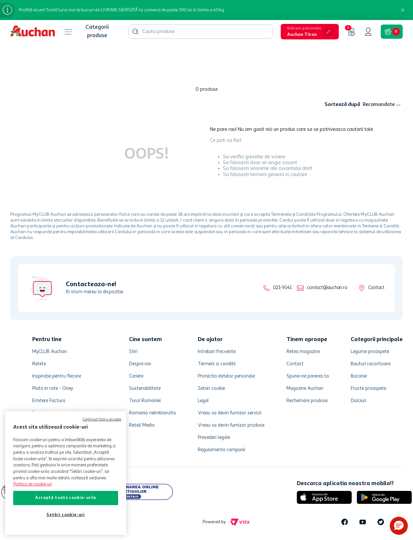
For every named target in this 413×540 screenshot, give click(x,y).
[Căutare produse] (135, 31)
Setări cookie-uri (65, 515)
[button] (310, 31)
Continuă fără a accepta (102, 419)
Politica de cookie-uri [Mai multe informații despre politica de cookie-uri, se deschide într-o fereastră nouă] (32, 484)
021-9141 (282, 288)
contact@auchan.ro (327, 288)
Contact (376, 288)
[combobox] (200, 32)
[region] (65, 473)
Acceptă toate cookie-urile (65, 498)
